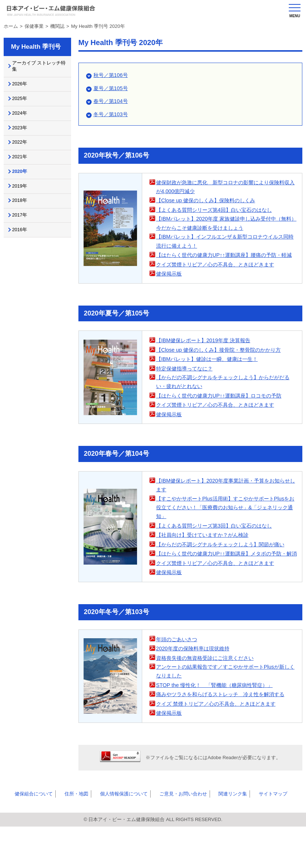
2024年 (23, 120)
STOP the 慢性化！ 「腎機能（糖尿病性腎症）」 (218, 719)
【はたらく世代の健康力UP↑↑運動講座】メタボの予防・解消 (226, 582)
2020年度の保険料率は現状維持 (195, 682)
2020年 (23, 185)
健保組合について (28, 827)
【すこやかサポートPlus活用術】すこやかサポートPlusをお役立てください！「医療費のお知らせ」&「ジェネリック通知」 (226, 530)
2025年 (23, 104)
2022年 (23, 153)
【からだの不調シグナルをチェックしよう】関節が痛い (225, 568)
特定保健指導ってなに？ (186, 389)
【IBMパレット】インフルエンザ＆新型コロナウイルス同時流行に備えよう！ (224, 252)
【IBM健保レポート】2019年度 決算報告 (206, 361)
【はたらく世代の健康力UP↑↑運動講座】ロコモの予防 (223, 417)
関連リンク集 (213, 827)
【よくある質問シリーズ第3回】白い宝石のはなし (218, 549)
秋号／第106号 (111, 75)
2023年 (23, 136)
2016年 (23, 251)
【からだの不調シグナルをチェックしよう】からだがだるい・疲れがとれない (225, 403)
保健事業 (34, 26)
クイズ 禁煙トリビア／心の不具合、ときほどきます (220, 738)
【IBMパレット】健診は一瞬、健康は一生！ (210, 380)
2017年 (23, 234)
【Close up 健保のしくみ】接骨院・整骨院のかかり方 (222, 370)
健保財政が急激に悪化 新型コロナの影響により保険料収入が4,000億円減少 (225, 187)
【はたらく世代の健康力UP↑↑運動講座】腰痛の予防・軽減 (226, 271)
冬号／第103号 (111, 114)
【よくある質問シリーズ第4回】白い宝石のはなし (218, 210)
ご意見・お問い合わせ (167, 827)
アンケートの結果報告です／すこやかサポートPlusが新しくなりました (224, 705)
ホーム (11, 26)
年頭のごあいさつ (178, 672)
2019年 (23, 202)
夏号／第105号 (111, 88)
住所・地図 (67, 827)
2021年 (23, 169)
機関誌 (57, 26)
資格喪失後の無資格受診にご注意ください (208, 691)
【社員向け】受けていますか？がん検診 (205, 559)
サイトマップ (249, 827)
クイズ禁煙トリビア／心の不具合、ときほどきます (219, 285)
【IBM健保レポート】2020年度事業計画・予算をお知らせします (225, 508)
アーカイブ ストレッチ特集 (38, 67)
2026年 (23, 87)
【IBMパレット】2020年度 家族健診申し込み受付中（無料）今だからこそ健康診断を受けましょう (225, 229)
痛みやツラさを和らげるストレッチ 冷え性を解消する (225, 728)
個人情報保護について (111, 827)
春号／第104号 (111, 101)
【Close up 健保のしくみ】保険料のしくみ (209, 201)
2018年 (23, 218)
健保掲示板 (170, 295)
